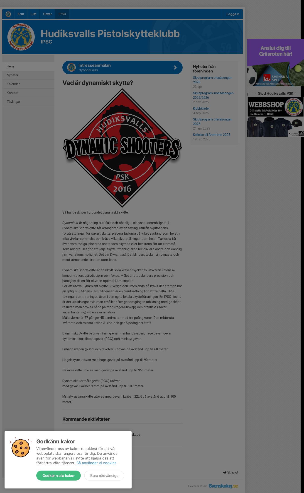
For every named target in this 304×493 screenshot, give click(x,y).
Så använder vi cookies (96, 463)
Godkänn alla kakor (58, 475)
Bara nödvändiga (104, 475)
